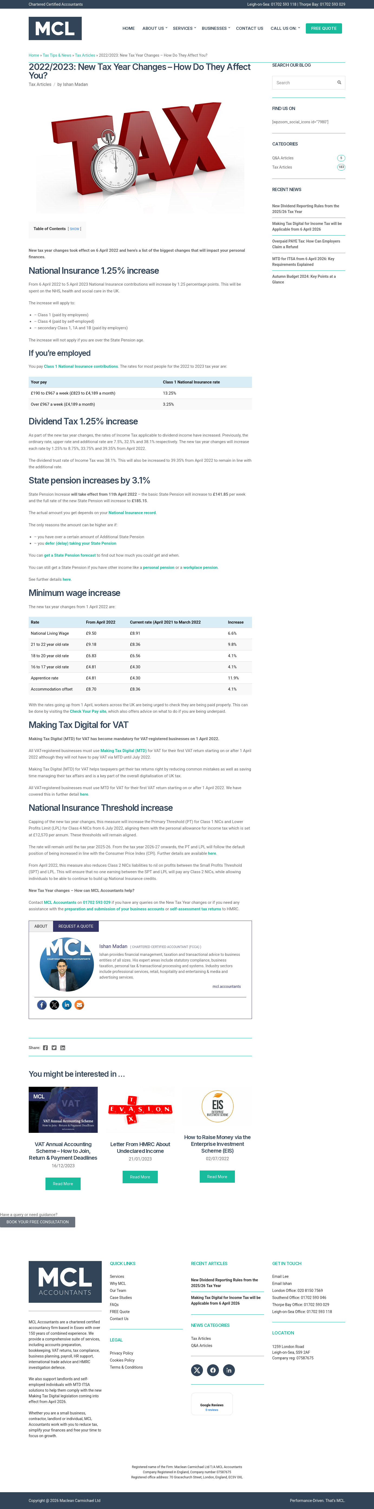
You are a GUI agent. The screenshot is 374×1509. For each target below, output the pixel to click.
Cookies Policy (122, 1360)
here (67, 579)
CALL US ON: (283, 28)
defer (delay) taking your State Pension (80, 543)
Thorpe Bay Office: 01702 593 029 (300, 1304)
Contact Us (119, 1319)
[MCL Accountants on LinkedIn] (229, 1370)
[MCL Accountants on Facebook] (213, 1370)
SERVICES (183, 28)
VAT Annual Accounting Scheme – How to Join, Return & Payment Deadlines (63, 1151)
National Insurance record (132, 512)
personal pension (159, 567)
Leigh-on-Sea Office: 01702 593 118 (302, 1312)
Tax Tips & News (57, 55)
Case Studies (121, 1297)
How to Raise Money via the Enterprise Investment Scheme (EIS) (217, 1144)
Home (34, 55)
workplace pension (200, 567)
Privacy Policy (121, 1353)
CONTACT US (249, 28)
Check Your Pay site (88, 711)
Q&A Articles (283, 158)
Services (117, 1276)
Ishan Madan (75, 84)
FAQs (114, 1304)
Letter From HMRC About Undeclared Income (140, 1147)
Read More (63, 1183)
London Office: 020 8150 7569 (297, 1290)
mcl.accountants (227, 986)
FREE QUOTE (324, 28)
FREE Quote (120, 1312)
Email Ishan (282, 1283)
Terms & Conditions (126, 1367)
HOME (129, 28)
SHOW (74, 229)
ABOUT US (153, 28)
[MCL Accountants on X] (197, 1370)
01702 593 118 (284, 4)
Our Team (118, 1290)
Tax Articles (85, 55)
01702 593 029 (333, 4)
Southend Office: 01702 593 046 (299, 1297)
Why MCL (118, 1283)
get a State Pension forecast (70, 555)
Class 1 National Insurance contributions (81, 366)
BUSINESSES (214, 28)
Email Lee (280, 1276)
